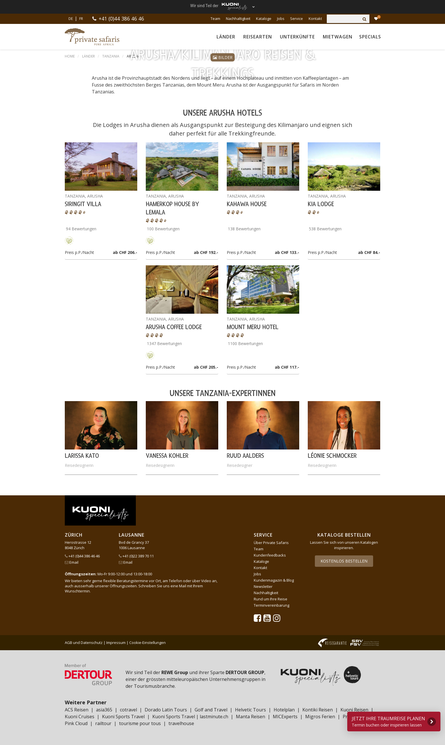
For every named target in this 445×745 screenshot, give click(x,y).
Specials (370, 37)
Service (296, 18)
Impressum (116, 642)
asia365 (104, 710)
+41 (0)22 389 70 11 (136, 556)
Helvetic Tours (250, 710)
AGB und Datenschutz (84, 642)
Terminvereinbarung (271, 605)
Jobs (280, 18)
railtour (103, 723)
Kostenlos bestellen (344, 561)
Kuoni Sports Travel (123, 716)
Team (215, 18)
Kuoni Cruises (79, 716)
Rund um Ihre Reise (270, 599)
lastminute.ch (214, 716)
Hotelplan (284, 710)
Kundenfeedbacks (270, 555)
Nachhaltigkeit (238, 18)
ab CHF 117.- (287, 367)
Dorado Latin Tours (166, 710)
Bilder (222, 57)
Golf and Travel (211, 710)
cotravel (128, 710)
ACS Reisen (76, 710)
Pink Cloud (76, 723)
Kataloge (263, 18)
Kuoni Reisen (354, 710)
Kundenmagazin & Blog (274, 580)
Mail (182, 585)
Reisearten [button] (257, 37)
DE (70, 18)
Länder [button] (226, 37)
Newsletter (263, 586)
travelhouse (181, 723)
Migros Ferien (320, 716)
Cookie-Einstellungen (147, 642)
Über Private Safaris (271, 542)
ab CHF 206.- (125, 252)
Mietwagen (337, 37)
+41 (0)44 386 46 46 (121, 18)
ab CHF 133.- (287, 252)
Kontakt (315, 18)
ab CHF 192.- (206, 252)
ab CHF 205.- (206, 367)
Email (71, 562)
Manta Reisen (250, 716)
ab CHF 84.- (369, 252)
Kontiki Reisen (317, 710)
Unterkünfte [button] (297, 37)
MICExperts (285, 716)
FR (81, 18)
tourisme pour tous (140, 723)
